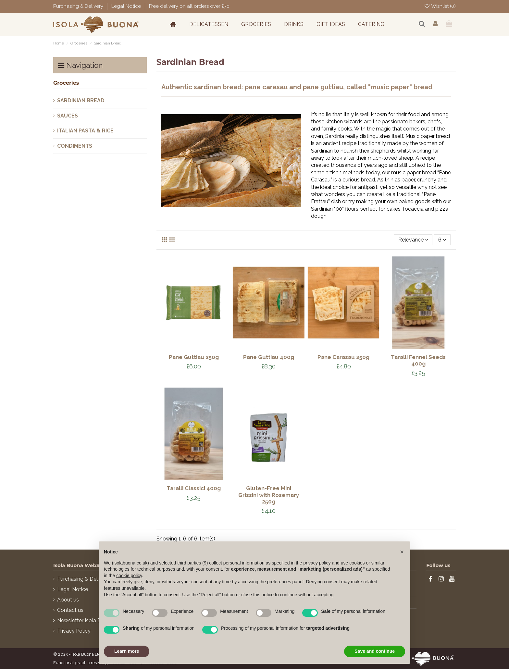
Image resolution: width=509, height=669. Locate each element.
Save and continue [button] (374, 651)
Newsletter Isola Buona (85, 620)
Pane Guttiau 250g (194, 357)
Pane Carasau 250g (343, 357)
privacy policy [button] (317, 562)
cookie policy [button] (129, 575)
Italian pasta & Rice (85, 131)
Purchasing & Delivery (79, 6)
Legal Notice (126, 6)
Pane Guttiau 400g (268, 357)
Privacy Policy (74, 631)
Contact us (70, 610)
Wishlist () (440, 6)
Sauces (67, 116)
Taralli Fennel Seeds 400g (418, 360)
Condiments (74, 146)
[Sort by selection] (413, 239)
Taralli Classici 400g (194, 488)
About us (68, 600)
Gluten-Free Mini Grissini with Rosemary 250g (268, 494)
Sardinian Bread (81, 100)
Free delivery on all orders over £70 (189, 6)
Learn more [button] (126, 651)
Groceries (66, 83)
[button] (402, 552)
